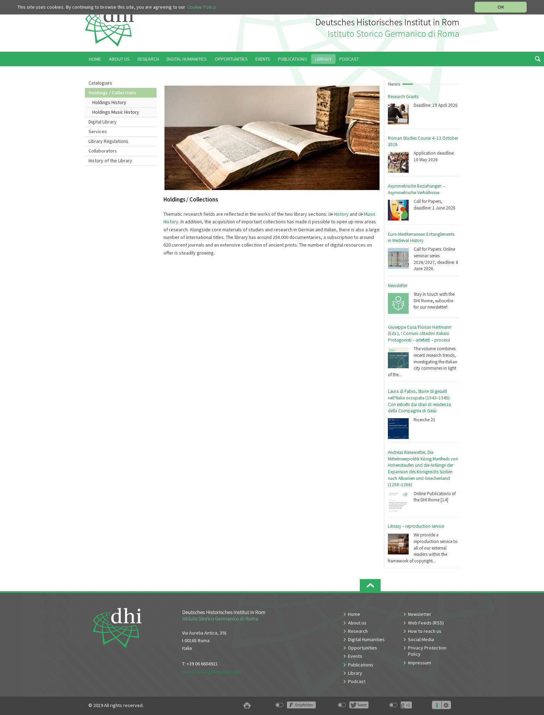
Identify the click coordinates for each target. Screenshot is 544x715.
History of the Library (110, 160)
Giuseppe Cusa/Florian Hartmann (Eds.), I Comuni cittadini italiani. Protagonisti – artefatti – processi (419, 333)
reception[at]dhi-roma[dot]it (211, 672)
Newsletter (397, 285)
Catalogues (100, 83)
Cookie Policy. (201, 7)
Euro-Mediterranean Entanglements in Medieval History (421, 237)
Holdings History (109, 102)
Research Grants (403, 97)
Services (97, 131)
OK (501, 7)
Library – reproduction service (416, 526)
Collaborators (102, 151)
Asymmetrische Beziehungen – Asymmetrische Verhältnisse (416, 189)
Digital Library (102, 122)
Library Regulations (108, 141)
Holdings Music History (115, 112)
